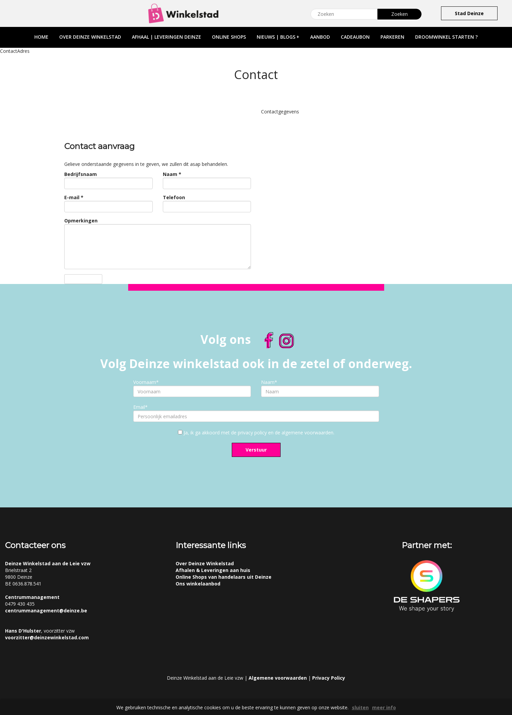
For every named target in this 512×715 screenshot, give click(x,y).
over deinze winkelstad (90, 37)
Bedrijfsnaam (80, 174)
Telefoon (174, 197)
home (41, 37)
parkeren (392, 37)
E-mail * (73, 197)
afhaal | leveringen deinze (166, 37)
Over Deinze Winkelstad (205, 563)
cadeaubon (355, 37)
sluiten (360, 707)
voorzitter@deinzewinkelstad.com (47, 637)
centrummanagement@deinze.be (46, 610)
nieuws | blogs (278, 37)
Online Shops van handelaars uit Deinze (223, 577)
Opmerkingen (81, 220)
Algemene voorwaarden (278, 678)
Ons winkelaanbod (198, 583)
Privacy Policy (328, 678)
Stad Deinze (469, 13)
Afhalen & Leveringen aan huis (213, 570)
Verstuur (256, 449)
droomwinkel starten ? (446, 37)
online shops (229, 37)
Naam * (172, 174)
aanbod (320, 37)
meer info (384, 707)
